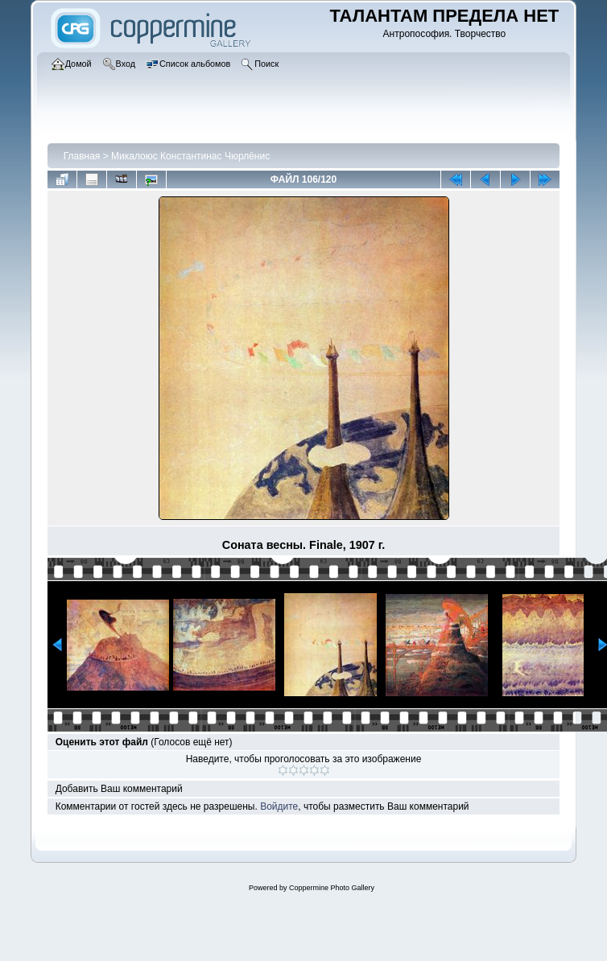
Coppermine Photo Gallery (331, 888)
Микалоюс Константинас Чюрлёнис (190, 156)
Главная (82, 156)
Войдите (279, 806)
